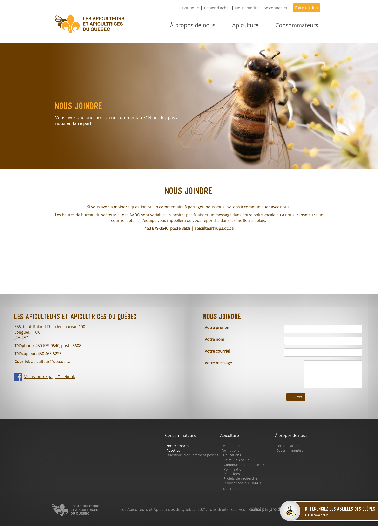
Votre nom (214, 339)
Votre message (218, 363)
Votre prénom (217, 327)
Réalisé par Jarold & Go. (269, 509)
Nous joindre (247, 8)
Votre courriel (217, 351)
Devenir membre (290, 450)
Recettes (173, 450)
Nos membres (177, 446)
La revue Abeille (237, 460)
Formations (230, 450)
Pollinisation (233, 469)
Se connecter (276, 8)
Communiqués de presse (244, 464)
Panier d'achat (217, 8)
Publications (231, 455)
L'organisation (287, 446)
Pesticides (232, 473)
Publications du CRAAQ (242, 483)
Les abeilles (230, 446)
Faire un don (306, 7)
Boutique (190, 8)
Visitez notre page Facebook (49, 376)
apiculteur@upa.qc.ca (214, 228)
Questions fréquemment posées (192, 455)
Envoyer (296, 397)
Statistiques (230, 488)
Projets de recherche (240, 478)
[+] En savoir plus (316, 515)
